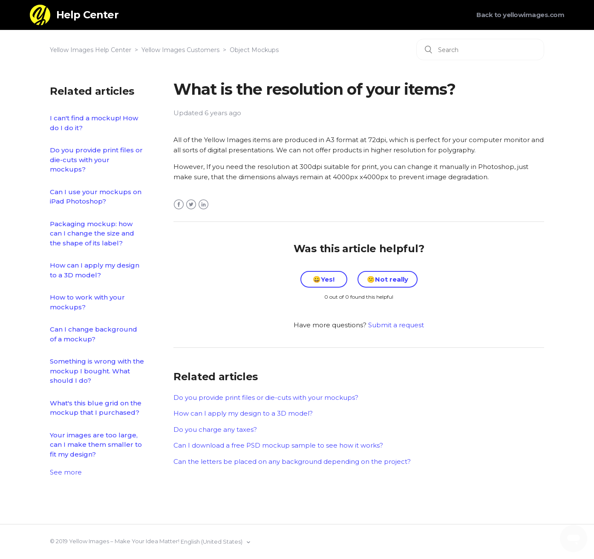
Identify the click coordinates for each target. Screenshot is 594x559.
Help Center (87, 15)
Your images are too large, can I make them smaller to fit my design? (96, 444)
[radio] (323, 279)
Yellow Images (89, 541)
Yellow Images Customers (180, 50)
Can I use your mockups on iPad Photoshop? (95, 197)
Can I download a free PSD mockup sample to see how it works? (278, 445)
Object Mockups (254, 50)
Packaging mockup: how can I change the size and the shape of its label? (92, 233)
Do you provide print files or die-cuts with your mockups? (96, 159)
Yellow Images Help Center (90, 50)
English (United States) (212, 541)
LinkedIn (203, 204)
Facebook (178, 204)
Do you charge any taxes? (215, 429)
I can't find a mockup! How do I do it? (94, 123)
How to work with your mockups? (87, 302)
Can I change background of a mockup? (93, 334)
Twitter (191, 204)
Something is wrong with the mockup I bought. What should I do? (97, 370)
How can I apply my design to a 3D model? (94, 270)
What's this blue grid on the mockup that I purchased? (95, 408)
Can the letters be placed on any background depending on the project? (292, 461)
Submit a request (396, 325)
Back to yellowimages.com (520, 15)
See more (66, 472)
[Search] (480, 49)
